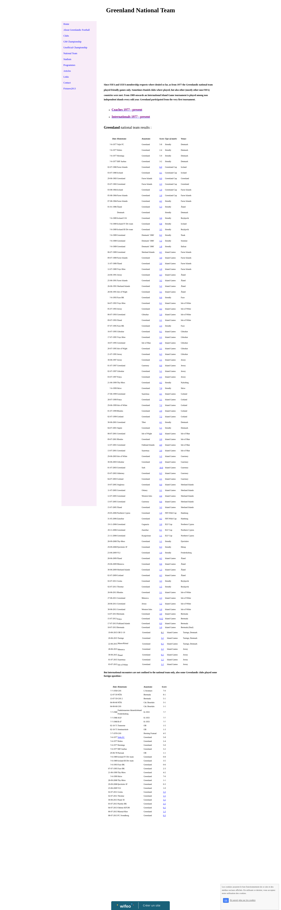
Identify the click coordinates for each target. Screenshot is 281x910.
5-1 (160, 371)
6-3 (160, 354)
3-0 (160, 258)
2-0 (160, 411)
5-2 (160, 286)
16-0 (161, 468)
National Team (70, 53)
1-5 (160, 587)
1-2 (160, 241)
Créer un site (151, 905)
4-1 (160, 173)
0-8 (160, 224)
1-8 (160, 246)
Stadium (67, 59)
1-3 (160, 570)
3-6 (160, 218)
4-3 (160, 275)
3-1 (160, 292)
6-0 (160, 167)
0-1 (160, 303)
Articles (67, 71)
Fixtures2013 (69, 88)
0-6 (160, 297)
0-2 (160, 235)
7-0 (160, 388)
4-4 (160, 496)
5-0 (160, 314)
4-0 (160, 343)
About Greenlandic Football (76, 30)
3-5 (160, 229)
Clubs (66, 35)
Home (66, 24)
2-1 (160, 320)
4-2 (160, 201)
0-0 (160, 178)
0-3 (160, 473)
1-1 (160, 536)
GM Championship (72, 41)
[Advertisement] (79, 171)
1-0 (160, 190)
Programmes (69, 65)
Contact (67, 82)
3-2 (160, 280)
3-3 (160, 581)
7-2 (160, 405)
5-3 (160, 207)
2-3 (160, 184)
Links (66, 76)
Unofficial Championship (75, 47)
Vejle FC (121, 737)
